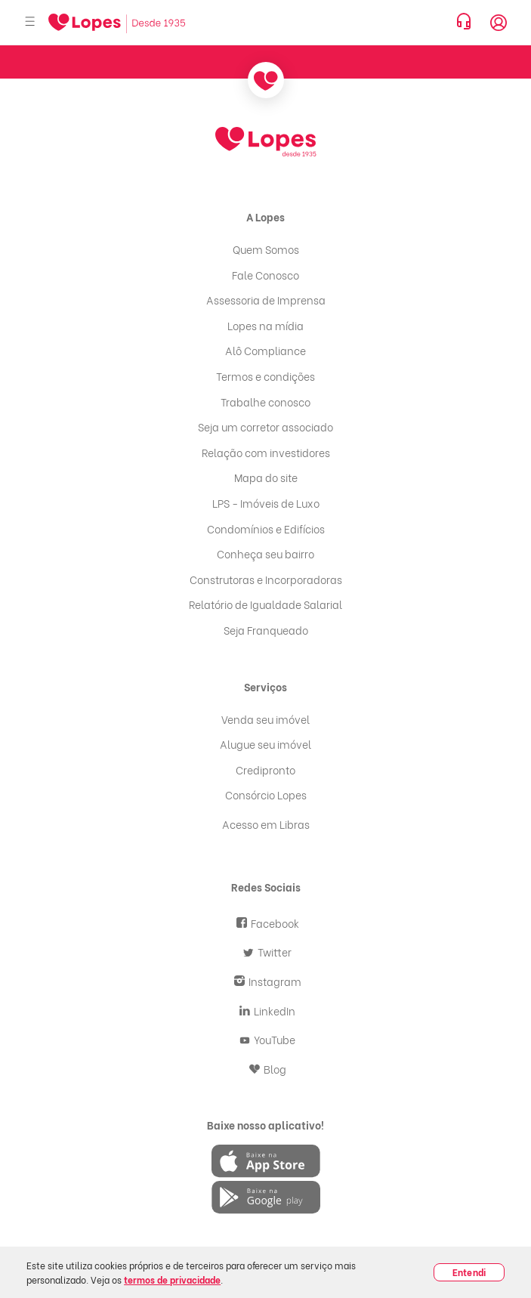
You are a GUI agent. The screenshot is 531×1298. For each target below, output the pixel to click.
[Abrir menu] (30, 22)
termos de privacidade (172, 1279)
